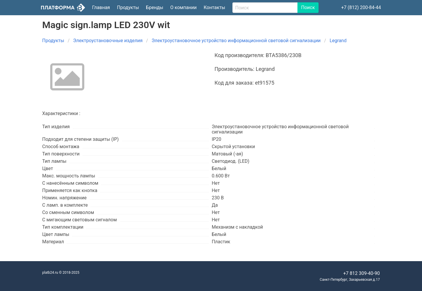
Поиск (308, 7)
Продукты (128, 7)
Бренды (154, 7)
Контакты (214, 7)
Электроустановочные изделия (108, 40)
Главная (101, 7)
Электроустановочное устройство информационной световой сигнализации (236, 40)
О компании (183, 7)
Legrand (338, 40)
